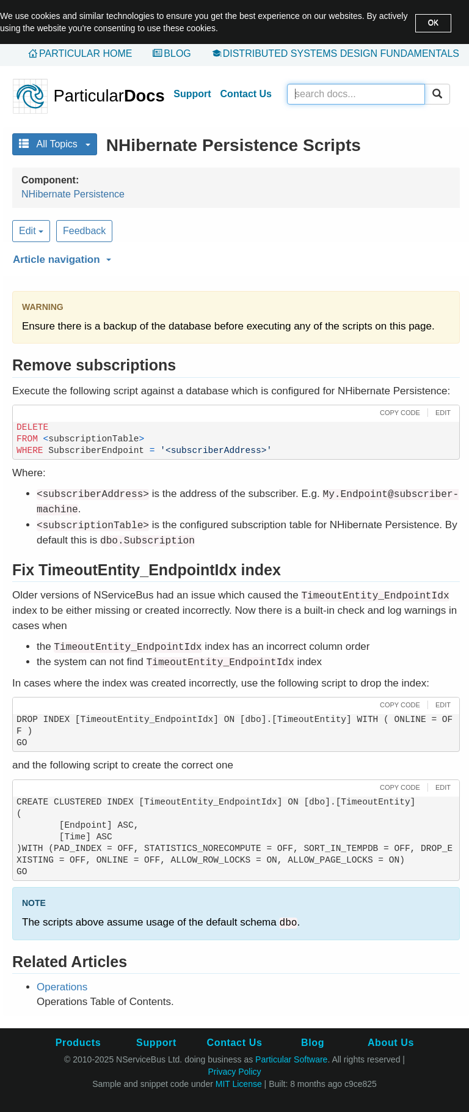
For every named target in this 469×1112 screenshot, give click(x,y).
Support (192, 94)
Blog (177, 53)
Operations (62, 987)
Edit (31, 231)
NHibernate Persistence (73, 194)
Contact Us (246, 94)
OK (433, 22)
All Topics (54, 144)
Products (78, 1042)
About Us (391, 1042)
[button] (234, 257)
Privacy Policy (234, 1072)
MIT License (239, 1084)
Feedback (84, 231)
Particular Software (291, 1059)
